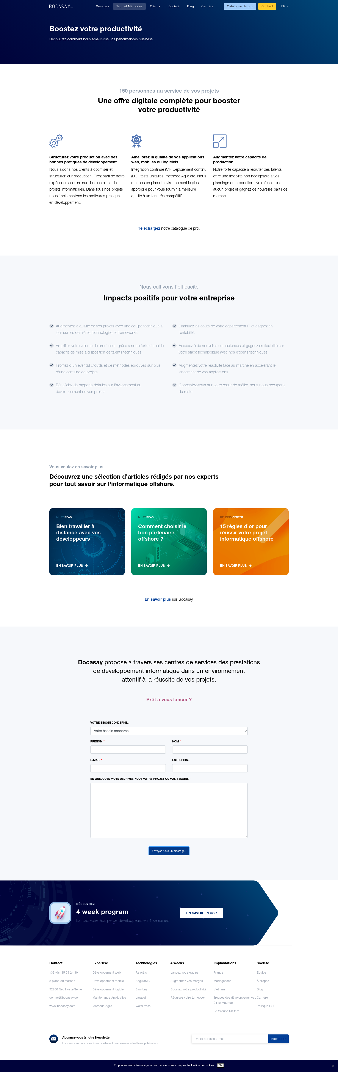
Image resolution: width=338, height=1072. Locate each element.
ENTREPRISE (180, 760)
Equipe (261, 972)
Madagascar (222, 981)
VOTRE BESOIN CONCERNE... (110, 722)
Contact (267, 6)
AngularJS (143, 981)
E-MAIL (96, 760)
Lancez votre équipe (185, 972)
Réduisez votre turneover (188, 997)
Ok (220, 1065)
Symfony (141, 989)
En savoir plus (158, 599)
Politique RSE (266, 1006)
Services (102, 6)
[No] (332, 1066)
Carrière (207, 6)
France (218, 972)
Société (174, 6)
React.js (141, 972)
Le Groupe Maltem (226, 1011)
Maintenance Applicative (109, 997)
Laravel (141, 997)
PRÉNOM (97, 741)
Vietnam (219, 989)
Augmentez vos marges (187, 981)
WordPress (143, 1006)
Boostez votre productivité (188, 989)
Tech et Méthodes (129, 6)
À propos (263, 981)
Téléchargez (149, 228)
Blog (190, 6)
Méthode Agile (102, 1006)
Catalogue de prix (240, 6)
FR (283, 6)
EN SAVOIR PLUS (201, 913)
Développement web (106, 972)
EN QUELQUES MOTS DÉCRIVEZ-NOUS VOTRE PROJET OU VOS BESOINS (140, 778)
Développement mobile (108, 981)
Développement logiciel (108, 989)
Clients (155, 6)
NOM (176, 741)
